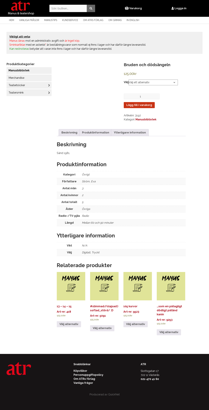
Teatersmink (16, 92)
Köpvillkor (80, 370)
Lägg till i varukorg (139, 105)
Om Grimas (115, 20)
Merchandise (16, 77)
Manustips (50, 20)
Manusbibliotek (19, 70)
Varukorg (133, 8)
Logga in (179, 8)
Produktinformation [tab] (95, 132)
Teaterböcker (17, 85)
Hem (11, 20)
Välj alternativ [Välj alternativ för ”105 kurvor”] (135, 324)
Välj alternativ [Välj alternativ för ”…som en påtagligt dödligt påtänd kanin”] (168, 332)
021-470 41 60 (150, 379)
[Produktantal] (142, 96)
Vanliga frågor (29, 20)
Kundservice (70, 20)
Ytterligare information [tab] (130, 132)
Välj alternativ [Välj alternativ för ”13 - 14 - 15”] (68, 324)
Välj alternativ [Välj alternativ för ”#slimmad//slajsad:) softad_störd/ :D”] (102, 328)
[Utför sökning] (90, 8)
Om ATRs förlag (93, 20)
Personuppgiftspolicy (88, 374)
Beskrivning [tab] (69, 132)
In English (133, 20)
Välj (126, 82)
